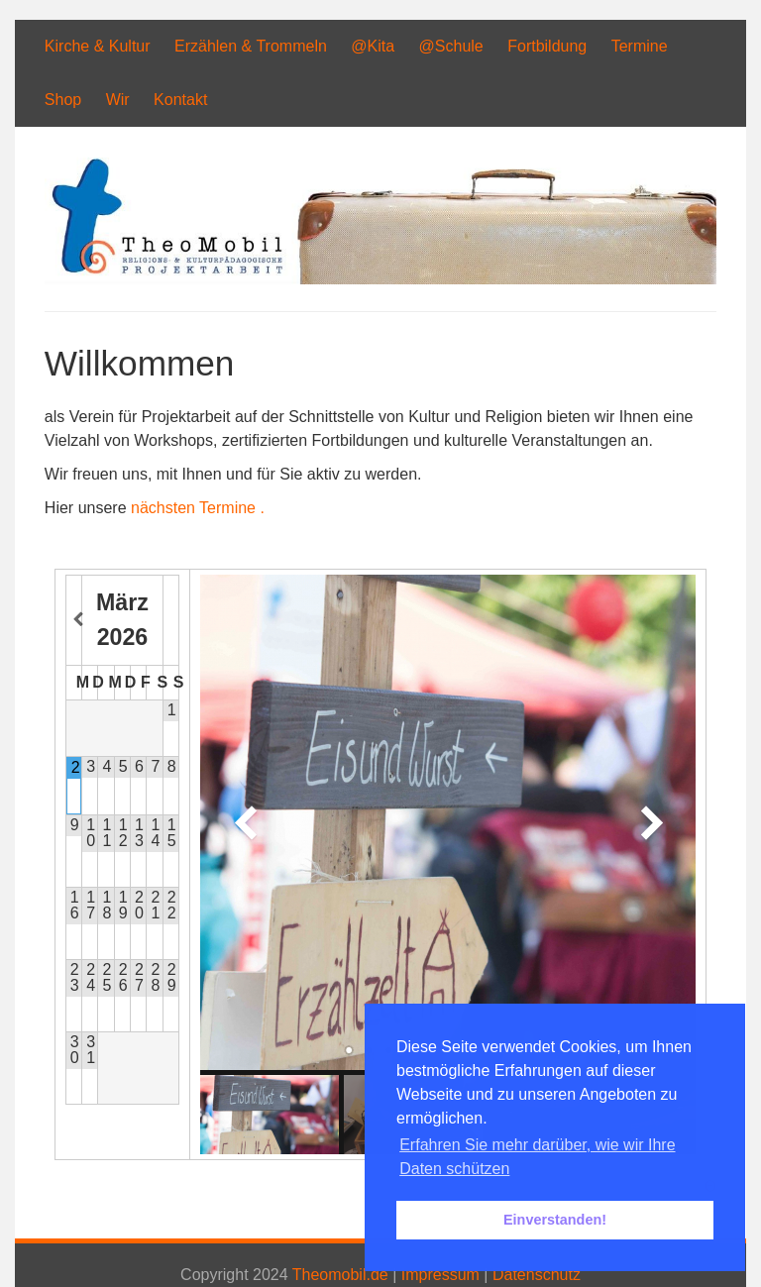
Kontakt (180, 99)
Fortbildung (547, 46)
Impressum (440, 1274)
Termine (639, 46)
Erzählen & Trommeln (250, 46)
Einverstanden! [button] (554, 1220)
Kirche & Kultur (98, 46)
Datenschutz (536, 1274)
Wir (118, 99)
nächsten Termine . (198, 507)
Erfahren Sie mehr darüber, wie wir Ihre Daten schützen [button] (537, 1156)
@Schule (451, 46)
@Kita (372, 46)
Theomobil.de (340, 1274)
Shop (63, 99)
